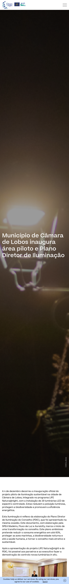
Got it (45, 581)
